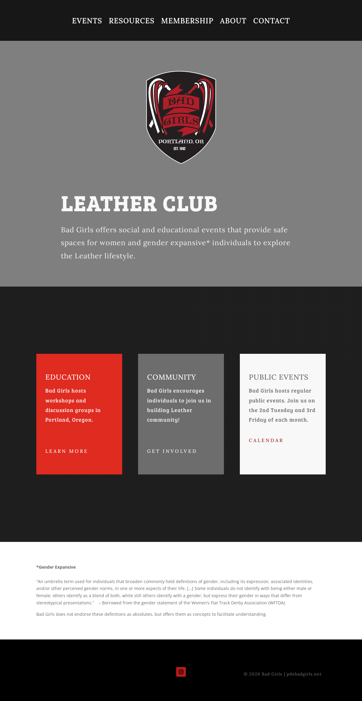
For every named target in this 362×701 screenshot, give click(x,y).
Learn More (66, 451)
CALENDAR (266, 440)
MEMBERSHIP (187, 22)
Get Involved (172, 451)
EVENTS (87, 22)
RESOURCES (131, 22)
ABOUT (233, 22)
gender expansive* (175, 242)
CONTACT (271, 22)
